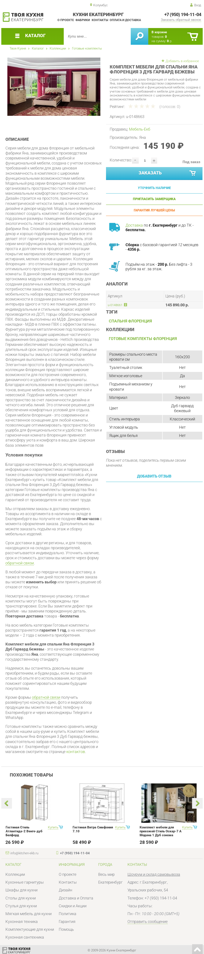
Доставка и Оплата (76, 898)
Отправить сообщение (147, 921)
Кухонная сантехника (24, 937)
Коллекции (58, 48)
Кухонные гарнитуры (24, 882)
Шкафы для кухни (21, 890)
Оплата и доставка (125, 20)
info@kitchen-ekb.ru (24, 853)
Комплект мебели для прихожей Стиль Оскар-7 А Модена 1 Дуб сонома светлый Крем (160, 833)
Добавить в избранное (182, 61)
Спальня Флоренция (130, 321)
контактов (75, 751)
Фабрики (82, 20)
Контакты (100, 20)
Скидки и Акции (72, 906)
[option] (53, 87)
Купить (53, 827)
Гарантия (67, 921)
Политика (67, 913)
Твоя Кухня (18, 48)
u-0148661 (115, 305)
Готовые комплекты (87, 48)
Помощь (66, 929)
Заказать (168, 173)
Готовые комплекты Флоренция (143, 338)
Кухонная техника (21, 921)
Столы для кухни (20, 898)
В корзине (159, 32)
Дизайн (65, 890)
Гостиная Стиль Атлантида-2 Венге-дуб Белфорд (24, 831)
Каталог (38, 48)
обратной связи (19, 563)
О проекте (65, 20)
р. (169, 41)
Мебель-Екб (139, 129)
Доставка (134, 225)
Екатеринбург (110, 882)
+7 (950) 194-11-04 (182, 14)
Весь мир (106, 874)
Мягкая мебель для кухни (28, 913)
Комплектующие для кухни (29, 929)
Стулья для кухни (21, 906)
